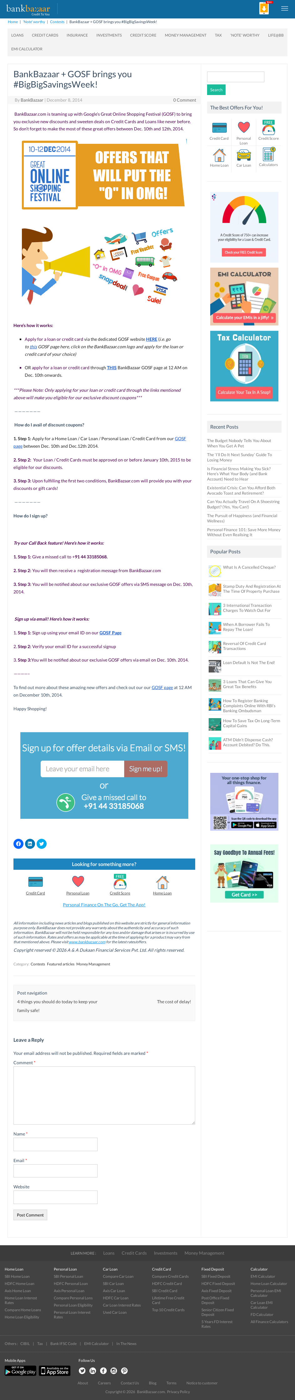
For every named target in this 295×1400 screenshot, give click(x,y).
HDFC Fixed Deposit (218, 1283)
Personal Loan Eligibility (73, 1305)
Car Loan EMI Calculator (262, 1305)
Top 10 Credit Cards (168, 1309)
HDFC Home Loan (19, 1283)
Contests (57, 21)
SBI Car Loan (113, 1283)
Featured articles (60, 964)
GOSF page (162, 687)
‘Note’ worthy (245, 35)
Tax (218, 35)
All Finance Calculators (269, 1321)
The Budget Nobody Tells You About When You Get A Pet (239, 443)
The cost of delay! (174, 1001)
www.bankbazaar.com (87, 941)
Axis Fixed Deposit (216, 1290)
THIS (112, 367)
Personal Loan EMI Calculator (266, 1293)
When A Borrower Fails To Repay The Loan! (246, 627)
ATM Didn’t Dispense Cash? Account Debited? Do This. (248, 742)
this (33, 346)
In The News (126, 1343)
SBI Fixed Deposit (215, 1276)
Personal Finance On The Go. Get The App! (104, 904)
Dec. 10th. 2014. (173, 659)
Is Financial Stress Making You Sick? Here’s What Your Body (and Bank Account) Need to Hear (239, 474)
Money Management (185, 35)
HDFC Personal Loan (71, 1283)
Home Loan (162, 893)
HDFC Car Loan (116, 1298)
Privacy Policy (178, 1391)
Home (13, 21)
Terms (171, 1383)
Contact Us (130, 1383)
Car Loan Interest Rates (122, 1305)
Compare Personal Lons (73, 1298)
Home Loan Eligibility (22, 1317)
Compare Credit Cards (170, 1276)
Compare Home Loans (23, 1309)
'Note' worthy (34, 21)
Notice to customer (202, 1383)
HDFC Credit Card (167, 1283)
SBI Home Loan (17, 1276)
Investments (109, 35)
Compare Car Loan (118, 1276)
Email (20, 1160)
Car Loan (244, 165)
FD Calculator (262, 1314)
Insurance (77, 35)
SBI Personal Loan (68, 1276)
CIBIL (25, 1343)
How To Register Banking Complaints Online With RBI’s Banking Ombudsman (249, 705)
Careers (104, 1383)
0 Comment (184, 100)
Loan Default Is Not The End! (249, 662)
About (83, 1383)
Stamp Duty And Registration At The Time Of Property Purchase (252, 589)
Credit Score (143, 35)
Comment (24, 1062)
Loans (17, 35)
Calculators (268, 164)
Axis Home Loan (18, 1290)
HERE (151, 339)
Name (20, 1133)
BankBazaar (32, 100)
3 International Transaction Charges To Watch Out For (247, 608)
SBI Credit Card (164, 1290)
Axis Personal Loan (69, 1290)
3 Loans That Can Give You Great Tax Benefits (247, 684)
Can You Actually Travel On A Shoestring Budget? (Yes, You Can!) (243, 504)
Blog (152, 1383)
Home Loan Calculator (269, 1283)
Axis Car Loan (114, 1290)
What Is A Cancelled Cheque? (249, 567)
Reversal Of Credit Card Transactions (244, 646)
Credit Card (35, 893)
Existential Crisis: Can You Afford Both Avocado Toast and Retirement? (241, 490)
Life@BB (276, 35)
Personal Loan (77, 893)
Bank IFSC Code (63, 1343)
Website (21, 1186)
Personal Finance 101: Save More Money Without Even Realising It (244, 532)
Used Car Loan (115, 1312)
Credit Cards (45, 35)
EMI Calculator (27, 49)
